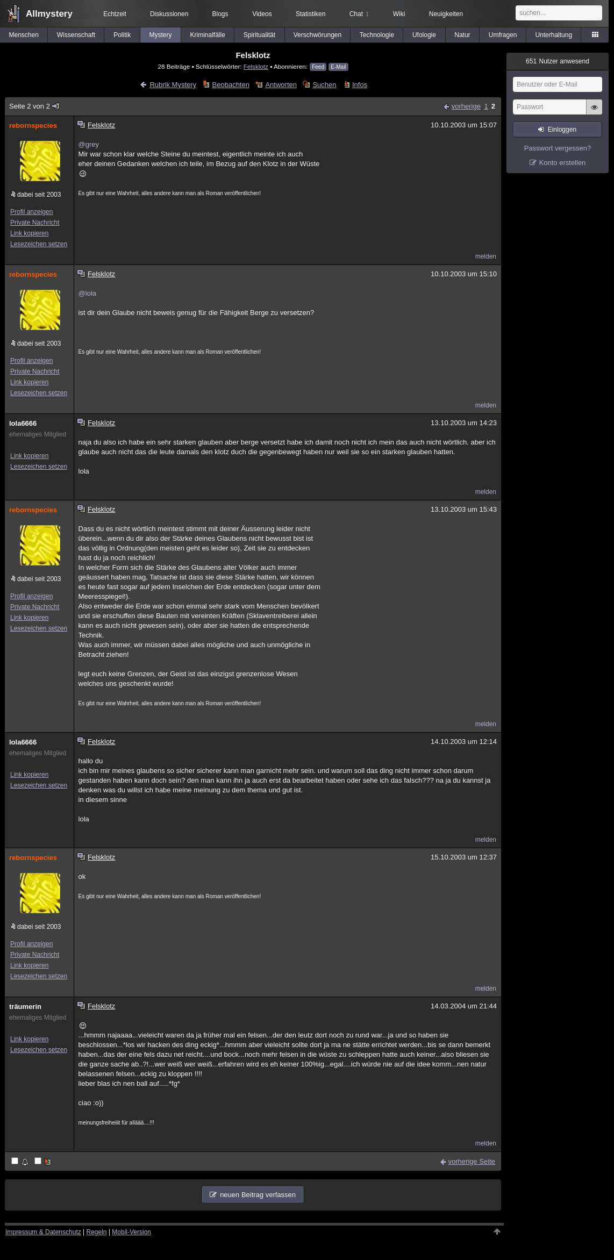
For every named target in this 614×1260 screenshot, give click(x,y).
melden (485, 256)
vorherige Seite (471, 1161)
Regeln (97, 1232)
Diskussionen (169, 14)
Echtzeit (114, 14)
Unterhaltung (553, 35)
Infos (359, 85)
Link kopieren (29, 233)
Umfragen (503, 35)
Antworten (281, 85)
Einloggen (562, 129)
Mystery (160, 35)
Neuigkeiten (446, 14)
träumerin (25, 1007)
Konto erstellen (562, 163)
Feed (318, 67)
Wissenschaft (76, 35)
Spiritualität (259, 35)
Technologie (377, 35)
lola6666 (23, 423)
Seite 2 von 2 (34, 106)
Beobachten (230, 85)
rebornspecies (33, 125)
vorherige (466, 106)
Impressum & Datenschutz (43, 1232)
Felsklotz (256, 66)
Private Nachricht (34, 222)
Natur (462, 35)
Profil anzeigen (31, 212)
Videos (262, 14)
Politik (122, 35)
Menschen (24, 35)
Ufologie (424, 35)
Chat (359, 14)
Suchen (324, 85)
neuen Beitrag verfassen (258, 1195)
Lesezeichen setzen (38, 244)
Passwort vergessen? (557, 148)
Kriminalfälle (207, 35)
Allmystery (49, 14)
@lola (87, 293)
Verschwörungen (317, 35)
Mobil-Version (131, 1232)
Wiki (399, 14)
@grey (88, 144)
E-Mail (338, 67)
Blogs (220, 14)
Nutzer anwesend (557, 61)
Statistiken (310, 14)
